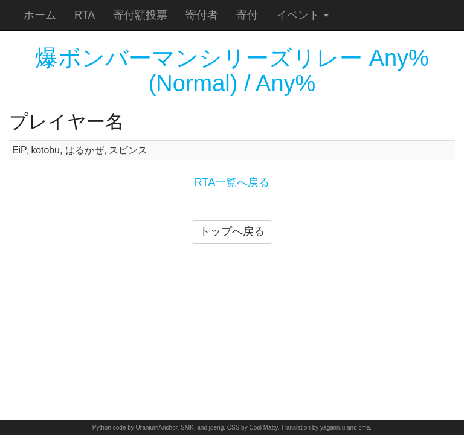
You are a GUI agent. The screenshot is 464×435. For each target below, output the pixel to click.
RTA (84, 15)
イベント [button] (302, 15)
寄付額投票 (140, 15)
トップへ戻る (232, 231)
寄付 (247, 15)
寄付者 (201, 15)
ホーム (40, 15)
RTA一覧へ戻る (232, 182)
